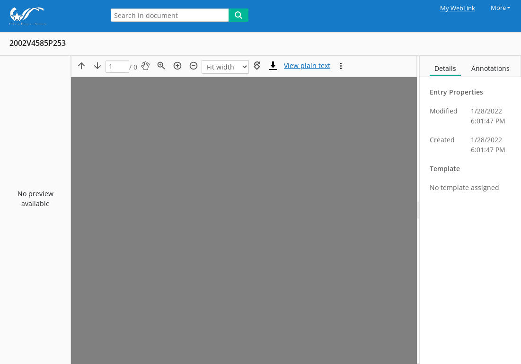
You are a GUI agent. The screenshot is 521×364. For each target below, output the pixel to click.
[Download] (273, 66)
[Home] (50, 16)
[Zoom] (225, 67)
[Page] (117, 67)
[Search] (238, 15)
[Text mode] (307, 66)
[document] (470, 210)
